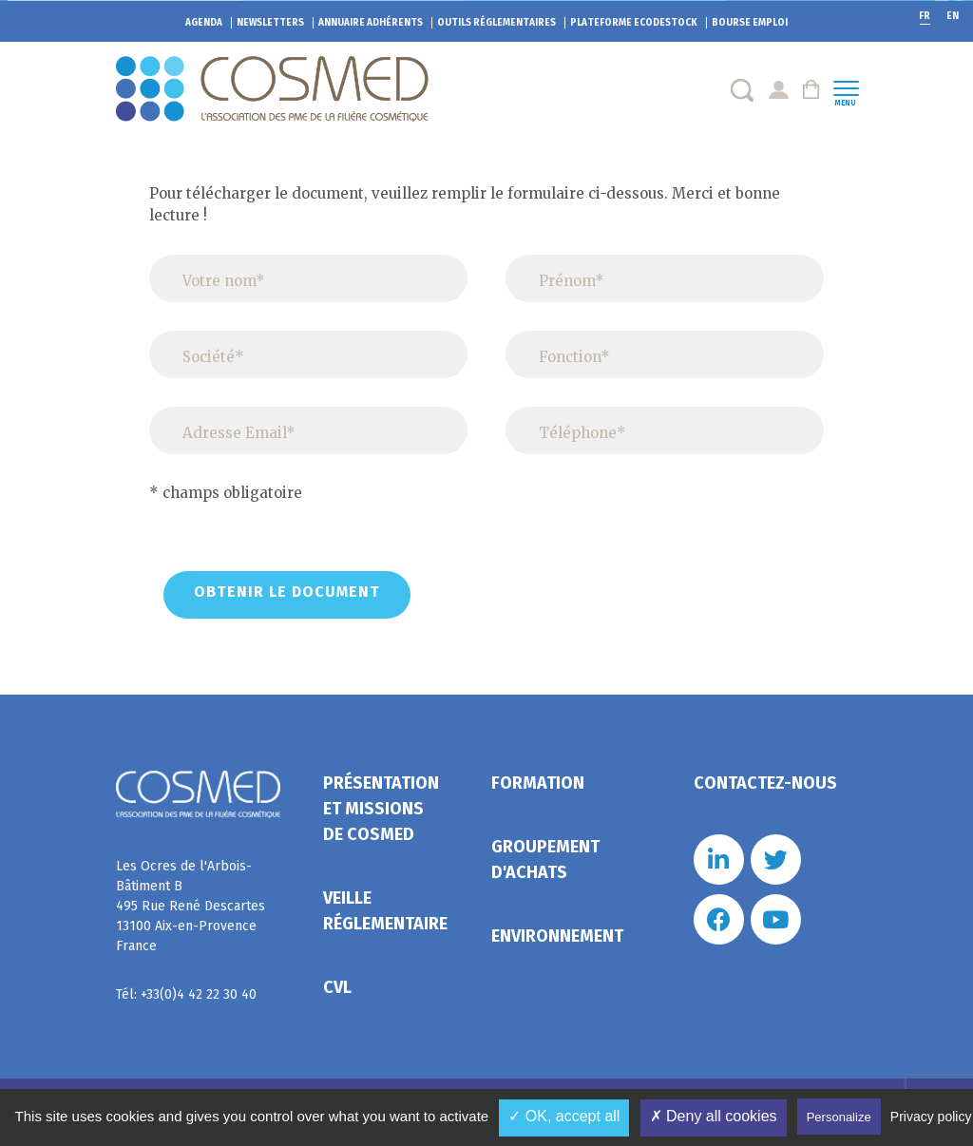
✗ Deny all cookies (713, 1116)
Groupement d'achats (545, 859)
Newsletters (270, 23)
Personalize (839, 1117)
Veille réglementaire (385, 911)
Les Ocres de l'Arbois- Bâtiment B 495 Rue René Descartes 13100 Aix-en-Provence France (190, 906)
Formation (537, 783)
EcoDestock (633, 23)
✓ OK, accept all (564, 1116)
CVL (337, 987)
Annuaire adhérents (370, 23)
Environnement (557, 936)
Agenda (203, 23)
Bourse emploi (750, 23)
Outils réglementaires (496, 23)
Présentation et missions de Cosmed (381, 809)
